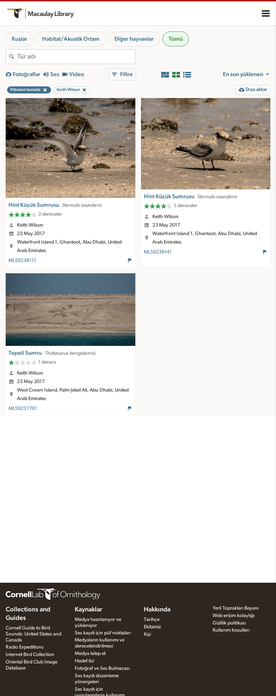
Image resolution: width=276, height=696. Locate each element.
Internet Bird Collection (30, 654)
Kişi (147, 634)
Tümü (176, 39)
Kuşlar (19, 39)
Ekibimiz (152, 626)
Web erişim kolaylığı (233, 615)
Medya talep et (90, 653)
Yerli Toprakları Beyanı (236, 608)
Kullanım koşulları (231, 630)
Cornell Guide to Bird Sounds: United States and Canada (33, 634)
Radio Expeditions (25, 647)
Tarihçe (151, 619)
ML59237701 (23, 408)
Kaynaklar (88, 609)
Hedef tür (85, 660)
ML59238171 (22, 260)
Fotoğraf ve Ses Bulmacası (102, 668)
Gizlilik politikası (229, 623)
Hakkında (157, 609)
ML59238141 (157, 252)
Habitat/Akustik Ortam (71, 39)
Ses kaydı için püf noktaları (103, 633)
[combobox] (76, 57)
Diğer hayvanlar (134, 39)
